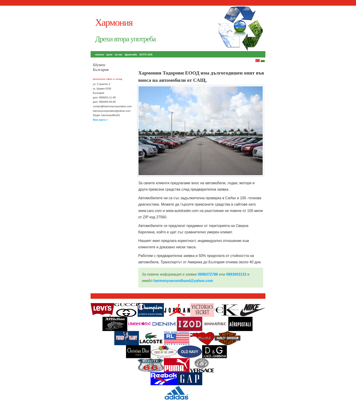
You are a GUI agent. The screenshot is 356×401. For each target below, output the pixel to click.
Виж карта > (100, 119)
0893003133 (236, 274)
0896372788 (208, 274)
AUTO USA (146, 54)
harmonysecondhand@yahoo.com (183, 281)
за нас (118, 54)
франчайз (131, 54)
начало (99, 54)
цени (109, 54)
